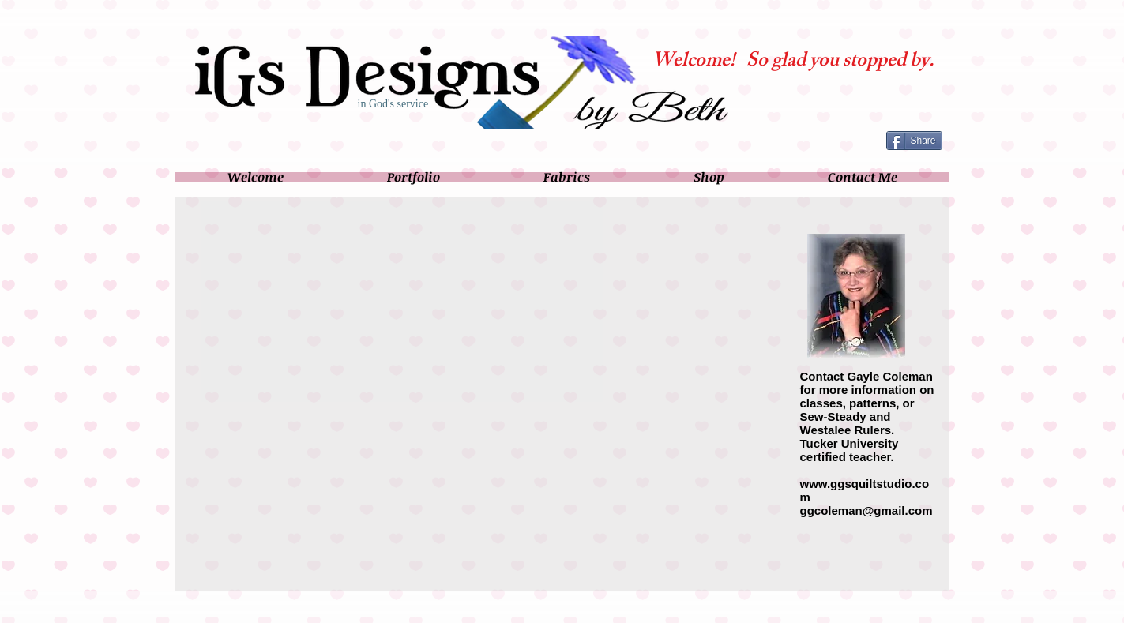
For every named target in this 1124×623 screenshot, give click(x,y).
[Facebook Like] (839, 140)
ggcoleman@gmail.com (866, 510)
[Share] (914, 140)
